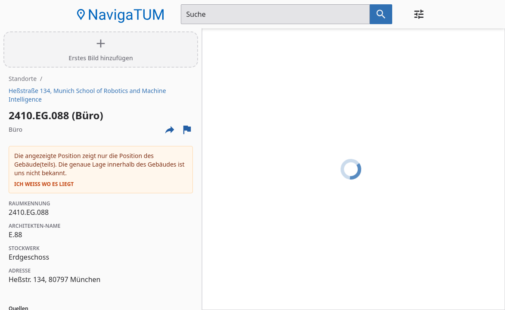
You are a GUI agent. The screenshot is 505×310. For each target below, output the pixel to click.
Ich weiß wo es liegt (44, 184)
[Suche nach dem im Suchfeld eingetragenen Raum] (381, 14)
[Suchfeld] (275, 14)
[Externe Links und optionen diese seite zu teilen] (170, 130)
